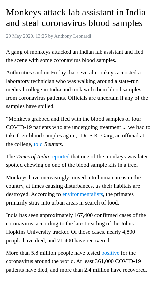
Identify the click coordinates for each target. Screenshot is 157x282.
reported (60, 156)
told (38, 144)
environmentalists (82, 194)
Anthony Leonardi (72, 36)
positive (110, 253)
